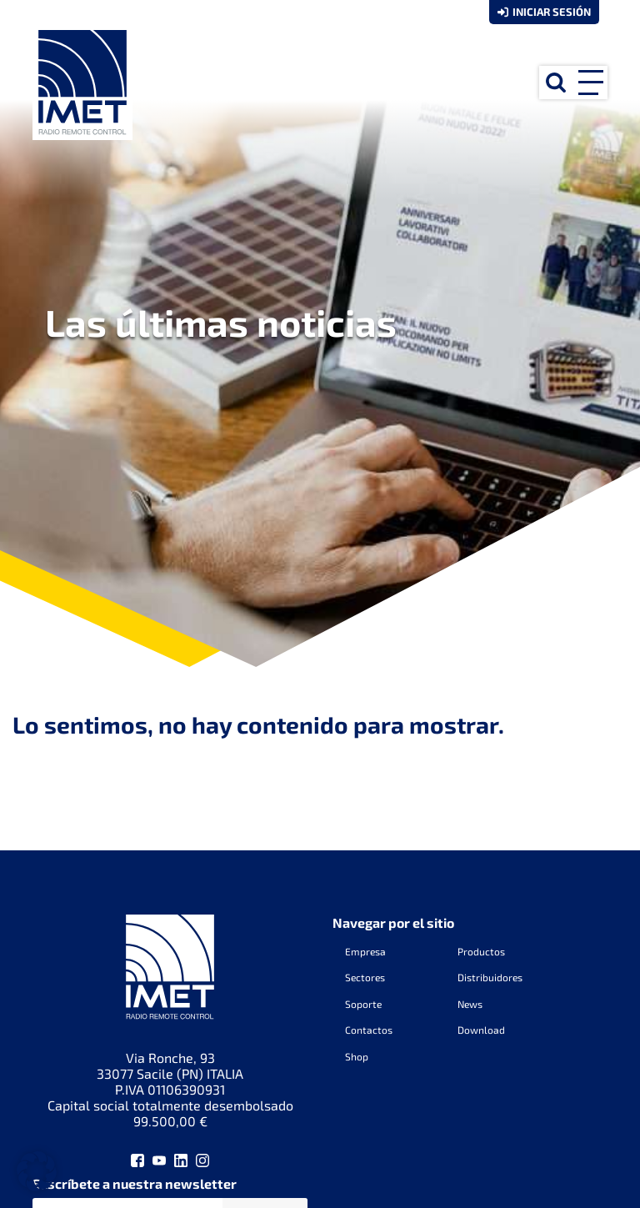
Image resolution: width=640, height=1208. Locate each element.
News (470, 1004)
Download (481, 1029)
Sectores (365, 977)
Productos (481, 951)
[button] (36, 1171)
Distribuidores (490, 977)
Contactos (368, 1029)
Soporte (363, 1004)
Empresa (365, 951)
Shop (356, 1056)
